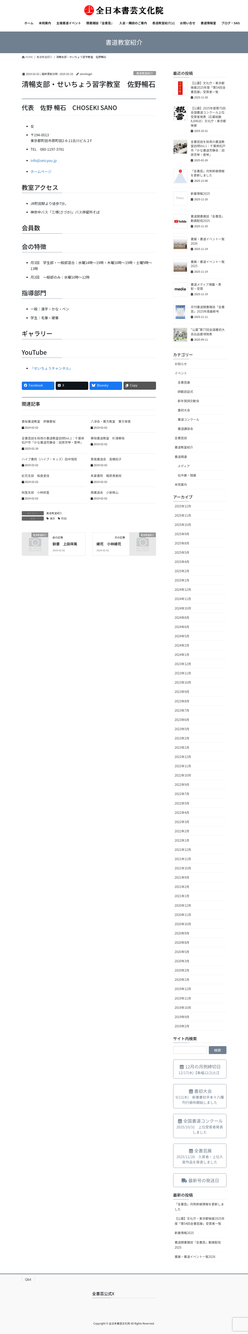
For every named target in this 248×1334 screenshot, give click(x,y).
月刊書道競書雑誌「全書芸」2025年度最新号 (208, 309)
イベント (181, 373)
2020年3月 (182, 961)
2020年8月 (182, 942)
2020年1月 (182, 979)
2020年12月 (183, 905)
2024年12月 (183, 589)
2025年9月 (182, 534)
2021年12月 (183, 849)
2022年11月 (183, 766)
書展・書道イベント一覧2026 (208, 241)
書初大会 (184, 410)
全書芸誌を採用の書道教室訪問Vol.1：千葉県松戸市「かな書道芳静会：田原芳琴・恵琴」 (53, 440)
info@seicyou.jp (44, 160)
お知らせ (181, 364)
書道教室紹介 (144, 73)
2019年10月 (183, 1007)
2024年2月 (182, 645)
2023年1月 (182, 747)
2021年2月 (182, 886)
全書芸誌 (181, 438)
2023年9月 (182, 691)
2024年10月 (183, 608)
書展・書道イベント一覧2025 (208, 263)
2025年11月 (183, 515)
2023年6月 (182, 719)
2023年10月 (183, 682)
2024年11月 (183, 599)
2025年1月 (182, 580)
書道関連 (181, 456)
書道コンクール (188, 419)
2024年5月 (182, 636)
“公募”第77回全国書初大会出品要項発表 (208, 331)
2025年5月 (182, 552)
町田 (64, 518)
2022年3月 (182, 822)
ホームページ (41, 171)
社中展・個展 (187, 475)
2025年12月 (183, 506)
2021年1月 (182, 896)
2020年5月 (182, 951)
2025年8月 (182, 543)
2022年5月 (182, 803)
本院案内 (181, 484)
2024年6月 (182, 627)
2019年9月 (182, 1017)
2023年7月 (182, 710)
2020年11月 (183, 914)
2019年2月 (182, 1026)
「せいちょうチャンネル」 (52, 368)
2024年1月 (182, 654)
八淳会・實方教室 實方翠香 (111, 421)
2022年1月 (182, 840)
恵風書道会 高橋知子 (106, 459)
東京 (52, 518)
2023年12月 (183, 664)
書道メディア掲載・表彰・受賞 (206, 286)
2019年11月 (183, 998)
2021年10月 (183, 868)
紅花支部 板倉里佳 (36, 475)
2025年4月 (182, 561)
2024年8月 (182, 617)
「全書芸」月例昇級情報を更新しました (208, 173)
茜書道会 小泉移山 (104, 492)
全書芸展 (184, 382)
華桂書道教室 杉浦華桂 (108, 438)
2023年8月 (182, 701)
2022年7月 (182, 794)
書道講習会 (185, 428)
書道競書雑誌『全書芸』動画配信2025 (208, 218)
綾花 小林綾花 (109, 543)
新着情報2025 (200, 193)
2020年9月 (182, 933)
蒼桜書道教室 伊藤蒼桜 (39, 421)
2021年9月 (182, 877)
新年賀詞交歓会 (188, 401)
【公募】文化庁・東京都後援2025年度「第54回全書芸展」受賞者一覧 (208, 87)
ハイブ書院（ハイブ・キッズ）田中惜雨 (49, 459)
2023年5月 (182, 729)
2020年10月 (183, 924)
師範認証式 (185, 391)
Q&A (28, 1279)
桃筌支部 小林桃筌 (36, 492)
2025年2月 (182, 571)
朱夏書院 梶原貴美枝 (106, 475)
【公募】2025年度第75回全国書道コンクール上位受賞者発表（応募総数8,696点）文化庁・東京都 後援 (210, 117)
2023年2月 (182, 738)
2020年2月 (182, 970)
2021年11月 (183, 859)
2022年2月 (182, 831)
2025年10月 (183, 524)
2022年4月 (182, 812)
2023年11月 (183, 673)
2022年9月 (182, 784)
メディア (184, 466)
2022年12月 (183, 756)
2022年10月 (183, 775)
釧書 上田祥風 (65, 543)
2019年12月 (183, 989)
